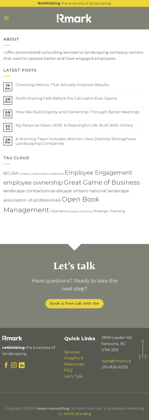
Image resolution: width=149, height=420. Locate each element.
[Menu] (6, 18)
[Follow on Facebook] (6, 366)
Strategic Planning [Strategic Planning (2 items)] (109, 211)
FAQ (68, 370)
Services (72, 352)
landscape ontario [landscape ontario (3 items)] (69, 190)
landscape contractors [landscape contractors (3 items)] (26, 190)
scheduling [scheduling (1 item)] (85, 211)
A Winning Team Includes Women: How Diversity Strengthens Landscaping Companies (76, 141)
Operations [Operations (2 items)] (59, 211)
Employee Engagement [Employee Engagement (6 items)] (98, 172)
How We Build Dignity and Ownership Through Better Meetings (78, 112)
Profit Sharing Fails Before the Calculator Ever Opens (66, 98)
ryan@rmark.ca (116, 361)
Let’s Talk (73, 376)
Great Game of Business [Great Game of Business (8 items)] (102, 182)
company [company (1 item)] (24, 173)
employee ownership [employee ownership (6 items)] (33, 182)
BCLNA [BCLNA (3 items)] (10, 173)
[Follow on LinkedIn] (22, 366)
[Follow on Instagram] (14, 366)
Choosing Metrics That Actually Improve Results (62, 84)
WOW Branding (77, 414)
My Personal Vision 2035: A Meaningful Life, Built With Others (74, 125)
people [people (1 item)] (74, 211)
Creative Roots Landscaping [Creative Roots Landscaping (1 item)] (47, 173)
